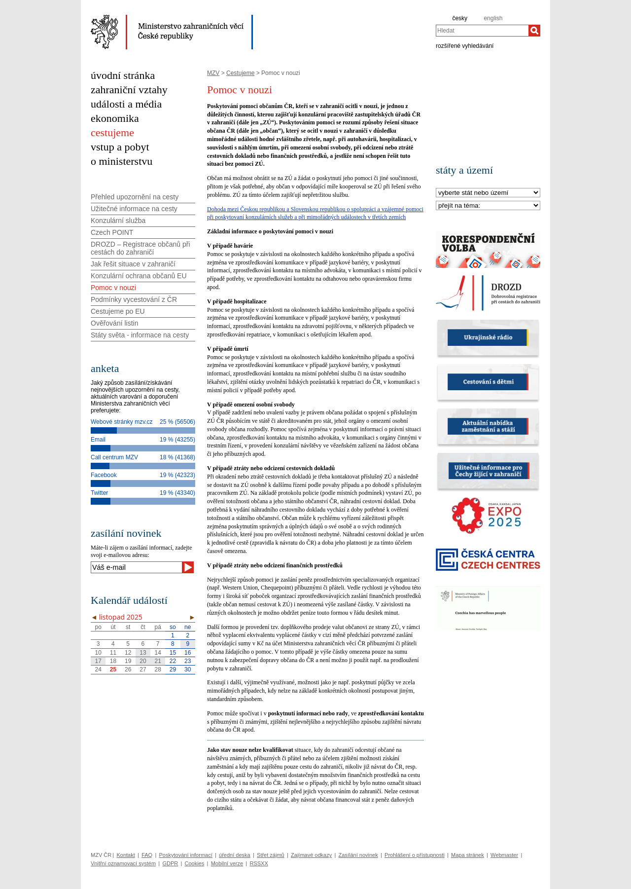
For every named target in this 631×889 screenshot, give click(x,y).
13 (143, 652)
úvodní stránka (123, 75)
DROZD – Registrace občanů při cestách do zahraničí (140, 248)
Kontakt (125, 855)
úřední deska (234, 855)
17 (98, 661)
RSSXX (258, 863)
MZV (213, 73)
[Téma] (488, 206)
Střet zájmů (270, 855)
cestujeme (112, 132)
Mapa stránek (467, 855)
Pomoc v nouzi (113, 288)
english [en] (493, 18)
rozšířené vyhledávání (464, 45)
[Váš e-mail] (136, 567)
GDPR (170, 863)
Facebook (104, 475)
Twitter (99, 492)
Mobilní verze (227, 863)
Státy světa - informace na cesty (140, 335)
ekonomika (115, 118)
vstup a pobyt (120, 147)
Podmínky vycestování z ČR (134, 299)
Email (98, 439)
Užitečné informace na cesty (134, 209)
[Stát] (488, 193)
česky (459, 18)
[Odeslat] (188, 567)
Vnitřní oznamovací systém (123, 863)
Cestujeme (240, 73)
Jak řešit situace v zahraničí (133, 264)
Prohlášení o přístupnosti (415, 855)
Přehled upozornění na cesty (134, 197)
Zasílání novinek (358, 855)
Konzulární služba (118, 220)
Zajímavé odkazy (311, 855)
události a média (126, 104)
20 (143, 661)
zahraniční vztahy (129, 89)
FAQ (146, 855)
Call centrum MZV (114, 457)
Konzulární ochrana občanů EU (139, 276)
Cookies (195, 863)
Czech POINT (112, 232)
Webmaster (504, 855)
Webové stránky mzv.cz (122, 421)
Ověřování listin (114, 323)
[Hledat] (534, 31)
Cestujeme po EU (118, 311)
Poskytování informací (185, 855)
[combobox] (482, 31)
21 (158, 661)
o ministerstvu (121, 161)
